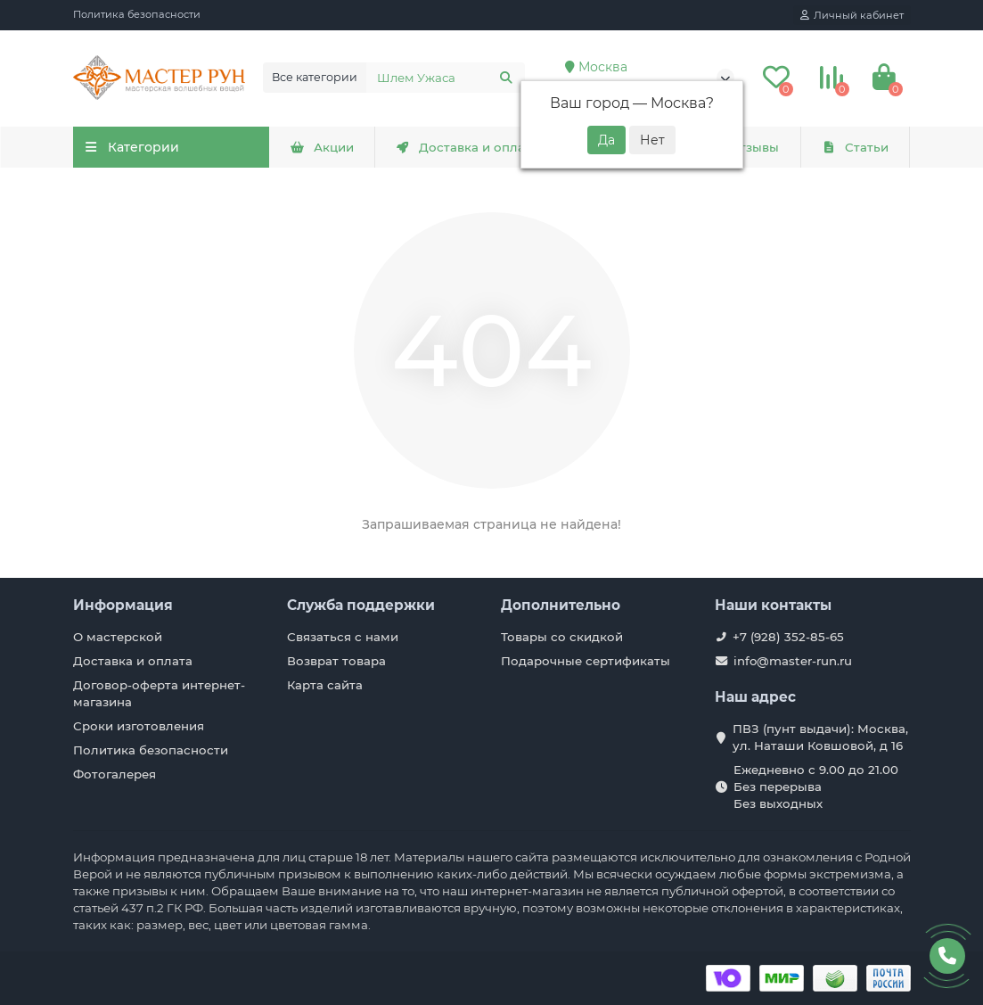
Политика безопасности (137, 14)
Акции (322, 147)
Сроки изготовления (138, 726)
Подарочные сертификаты (585, 661)
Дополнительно (560, 605)
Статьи (855, 147)
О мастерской (117, 637)
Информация (123, 605)
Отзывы (743, 147)
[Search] (445, 77)
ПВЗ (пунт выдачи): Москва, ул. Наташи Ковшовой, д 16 (820, 737)
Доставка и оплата (467, 147)
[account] (852, 15)
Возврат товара (336, 661)
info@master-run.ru (792, 661)
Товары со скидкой (562, 637)
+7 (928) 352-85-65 (788, 637)
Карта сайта (325, 685)
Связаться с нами (342, 637)
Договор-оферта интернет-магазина (159, 693)
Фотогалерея (114, 774)
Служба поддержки (361, 605)
